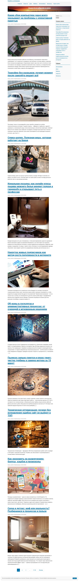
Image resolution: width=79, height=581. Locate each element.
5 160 (34, 570)
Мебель (35, 3)
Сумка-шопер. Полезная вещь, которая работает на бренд (63, 39)
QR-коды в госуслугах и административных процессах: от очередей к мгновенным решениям (27, 306)
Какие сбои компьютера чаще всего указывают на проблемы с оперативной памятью (30, 18)
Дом (31, 3)
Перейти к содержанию (14, 1)
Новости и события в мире (39, 8)
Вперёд (41, 570)
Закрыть (74, 578)
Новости (25, 3)
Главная (20, 3)
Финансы (49, 3)
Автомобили (42, 3)
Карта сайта (56, 3)
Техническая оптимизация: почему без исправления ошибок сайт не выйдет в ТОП (29, 413)
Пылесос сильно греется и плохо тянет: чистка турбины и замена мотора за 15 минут (29, 360)
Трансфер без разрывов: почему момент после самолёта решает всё (62, 33)
